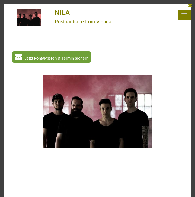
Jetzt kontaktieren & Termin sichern (51, 58)
